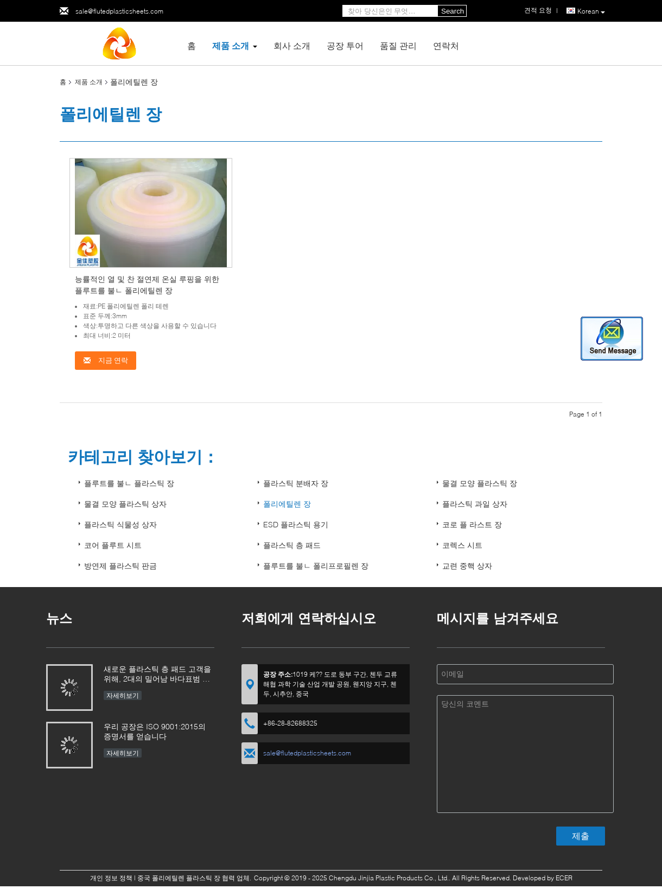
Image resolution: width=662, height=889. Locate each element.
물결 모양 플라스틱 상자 (125, 503)
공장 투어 (345, 45)
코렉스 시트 (462, 545)
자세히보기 (122, 695)
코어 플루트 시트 (113, 545)
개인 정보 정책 (111, 878)
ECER (564, 878)
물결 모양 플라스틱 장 (479, 483)
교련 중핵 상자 (467, 565)
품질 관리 (398, 45)
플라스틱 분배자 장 (295, 483)
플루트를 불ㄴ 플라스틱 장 (129, 483)
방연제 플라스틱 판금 (120, 565)
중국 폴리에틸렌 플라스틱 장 (178, 878)
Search (452, 11)
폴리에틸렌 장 (287, 503)
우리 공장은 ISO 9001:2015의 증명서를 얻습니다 (155, 731)
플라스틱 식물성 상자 (120, 524)
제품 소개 (230, 45)
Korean (591, 11)
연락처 (446, 45)
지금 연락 (105, 360)
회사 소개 (291, 45)
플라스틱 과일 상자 (474, 503)
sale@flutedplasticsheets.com (119, 11)
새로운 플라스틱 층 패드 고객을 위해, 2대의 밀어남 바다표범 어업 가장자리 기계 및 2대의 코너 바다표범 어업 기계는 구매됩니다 (157, 674)
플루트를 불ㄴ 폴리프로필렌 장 (315, 565)
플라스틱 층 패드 (292, 545)
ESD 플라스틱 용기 (295, 524)
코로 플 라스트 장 (472, 524)
